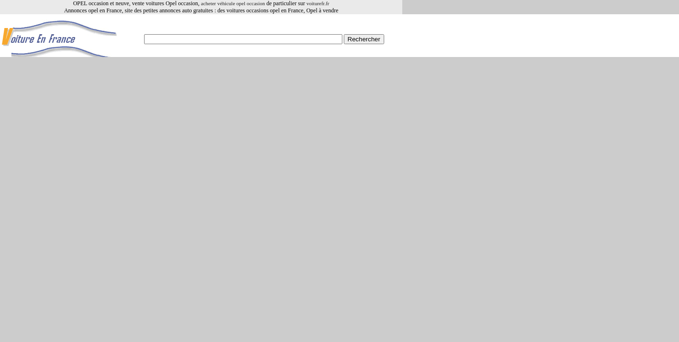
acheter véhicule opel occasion (233, 3)
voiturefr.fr (318, 3)
